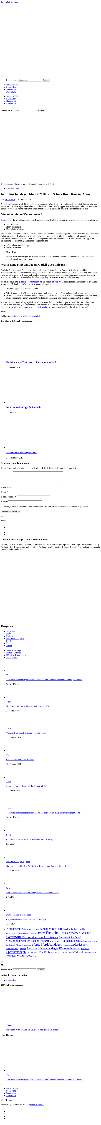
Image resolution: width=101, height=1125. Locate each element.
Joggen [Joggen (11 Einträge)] (84, 944)
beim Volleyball (57, 282)
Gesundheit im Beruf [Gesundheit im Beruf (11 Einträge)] (69, 940)
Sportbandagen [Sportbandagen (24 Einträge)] (16, 955)
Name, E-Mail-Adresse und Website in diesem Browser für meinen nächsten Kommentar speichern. (46, 510)
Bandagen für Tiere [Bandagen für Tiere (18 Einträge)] (50, 932)
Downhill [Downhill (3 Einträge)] (26, 936)
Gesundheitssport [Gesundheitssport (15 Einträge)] (39, 944)
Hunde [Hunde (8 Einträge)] (57, 944)
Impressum (11, 92)
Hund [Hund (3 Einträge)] (51, 944)
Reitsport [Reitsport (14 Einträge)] (32, 951)
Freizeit (9, 188)
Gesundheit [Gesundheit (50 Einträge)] (15, 940)
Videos (9, 649)
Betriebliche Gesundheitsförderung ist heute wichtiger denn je (32, 896)
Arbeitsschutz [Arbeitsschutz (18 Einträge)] (14, 932)
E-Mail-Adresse (8, 500)
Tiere (8, 646)
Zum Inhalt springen (9, 2)
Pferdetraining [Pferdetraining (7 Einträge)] (12, 951)
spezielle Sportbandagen (29, 282)
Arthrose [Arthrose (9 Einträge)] (27, 932)
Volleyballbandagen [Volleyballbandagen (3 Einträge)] (90, 956)
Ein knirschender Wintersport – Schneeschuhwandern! (31, 362)
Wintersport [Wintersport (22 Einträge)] (24, 958)
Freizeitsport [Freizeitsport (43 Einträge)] (55, 936)
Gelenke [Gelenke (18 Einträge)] (86, 936)
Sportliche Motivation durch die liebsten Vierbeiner (28, 789)
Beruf (8, 637)
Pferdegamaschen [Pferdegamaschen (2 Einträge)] (68, 948)
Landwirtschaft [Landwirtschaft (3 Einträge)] (93, 944)
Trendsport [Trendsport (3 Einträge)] (34, 956)
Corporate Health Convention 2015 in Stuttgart (26, 922)
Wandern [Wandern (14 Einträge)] (11, 958)
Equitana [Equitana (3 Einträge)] (33, 936)
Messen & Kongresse (15, 642)
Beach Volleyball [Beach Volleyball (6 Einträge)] (70, 932)
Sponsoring (11, 87)
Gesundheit (36, 316)
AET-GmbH (10, 199)
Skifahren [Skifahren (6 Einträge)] (85, 951)
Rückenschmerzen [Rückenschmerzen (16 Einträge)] (69, 951)
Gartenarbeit (18, 316)
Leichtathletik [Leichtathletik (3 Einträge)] (10, 948)
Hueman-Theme (37, 1108)
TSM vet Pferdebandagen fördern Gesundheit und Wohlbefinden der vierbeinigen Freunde (44, 683)
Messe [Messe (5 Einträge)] (18, 948)
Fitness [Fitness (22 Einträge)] (40, 936)
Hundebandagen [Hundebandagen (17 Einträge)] (70, 944)
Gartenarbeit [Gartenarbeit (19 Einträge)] (72, 936)
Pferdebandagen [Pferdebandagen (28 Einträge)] (51, 948)
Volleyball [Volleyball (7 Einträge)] (78, 955)
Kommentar (7, 490)
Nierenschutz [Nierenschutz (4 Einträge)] (26, 948)
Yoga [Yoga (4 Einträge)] (34, 959)
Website (4, 505)
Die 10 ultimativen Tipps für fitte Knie (23, 407)
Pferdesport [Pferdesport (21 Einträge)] (80, 947)
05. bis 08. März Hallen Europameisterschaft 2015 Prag (29, 842)
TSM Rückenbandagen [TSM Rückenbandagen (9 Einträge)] (50, 955)
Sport (16, 188)
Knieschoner (6, 220)
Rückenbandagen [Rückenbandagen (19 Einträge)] (48, 951)
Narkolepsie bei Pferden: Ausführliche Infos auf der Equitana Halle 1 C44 (37, 869)
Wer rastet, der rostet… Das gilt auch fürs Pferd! (26, 736)
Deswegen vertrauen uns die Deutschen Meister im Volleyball (32, 1033)
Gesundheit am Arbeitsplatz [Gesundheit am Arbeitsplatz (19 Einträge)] (41, 940)
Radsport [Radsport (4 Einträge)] (23, 952)
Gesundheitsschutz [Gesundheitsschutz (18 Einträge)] (17, 944)
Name (4, 495)
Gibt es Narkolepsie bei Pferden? (20, 763)
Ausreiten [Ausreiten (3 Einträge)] (35, 932)
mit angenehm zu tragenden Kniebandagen (32, 307)
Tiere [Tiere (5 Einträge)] (28, 955)
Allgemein (10, 634)
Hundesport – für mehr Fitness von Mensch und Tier (28, 709)
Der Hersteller (12, 85)
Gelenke (27, 316)
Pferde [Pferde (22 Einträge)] (36, 947)
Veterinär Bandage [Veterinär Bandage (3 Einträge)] (68, 956)
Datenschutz (11, 89)
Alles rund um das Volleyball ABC (21, 453)
